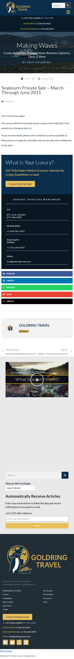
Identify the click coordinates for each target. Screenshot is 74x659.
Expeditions (7, 598)
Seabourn (9, 101)
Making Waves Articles (12, 591)
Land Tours (7, 606)
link (29, 128)
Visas (45, 602)
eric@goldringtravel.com (19, 261)
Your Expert (48, 591)
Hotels (5, 609)
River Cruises (8, 602)
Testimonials (48, 594)
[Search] (67, 5)
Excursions (47, 598)
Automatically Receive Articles (33, 496)
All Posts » (24, 331)
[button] (37, 274)
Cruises (6, 594)
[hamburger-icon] (68, 12)
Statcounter (6, 651)
